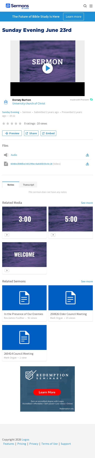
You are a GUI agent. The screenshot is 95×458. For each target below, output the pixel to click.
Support (66, 443)
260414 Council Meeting (18, 353)
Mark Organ (56, 318)
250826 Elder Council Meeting (68, 314)
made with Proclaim (81, 100)
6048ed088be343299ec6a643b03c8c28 (36, 163)
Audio (14, 154)
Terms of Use (49, 443)
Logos (25, 439)
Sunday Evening (10, 112)
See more (87, 203)
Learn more (73, 16)
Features (8, 443)
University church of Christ (28, 103)
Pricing (21, 443)
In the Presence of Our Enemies (23, 314)
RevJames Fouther (14, 318)
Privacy (33, 443)
